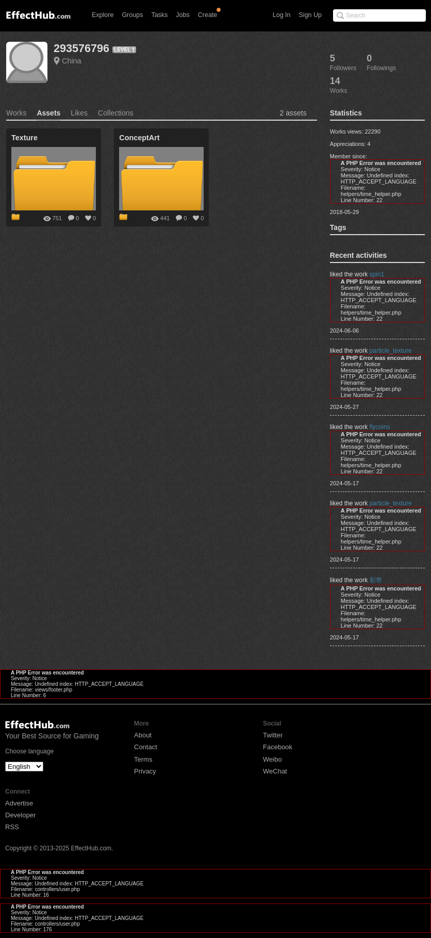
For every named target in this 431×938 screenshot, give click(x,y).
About (143, 735)
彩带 (376, 580)
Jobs (182, 15)
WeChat (275, 771)
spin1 (377, 274)
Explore (102, 15)
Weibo (272, 759)
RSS (12, 827)
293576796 (81, 48)
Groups (132, 15)
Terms (143, 759)
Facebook (277, 747)
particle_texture (391, 350)
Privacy (145, 771)
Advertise (19, 803)
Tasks (159, 15)
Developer (20, 815)
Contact (145, 747)
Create (208, 15)
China (71, 61)
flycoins (380, 427)
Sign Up (310, 15)
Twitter (273, 735)
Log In (282, 15)
